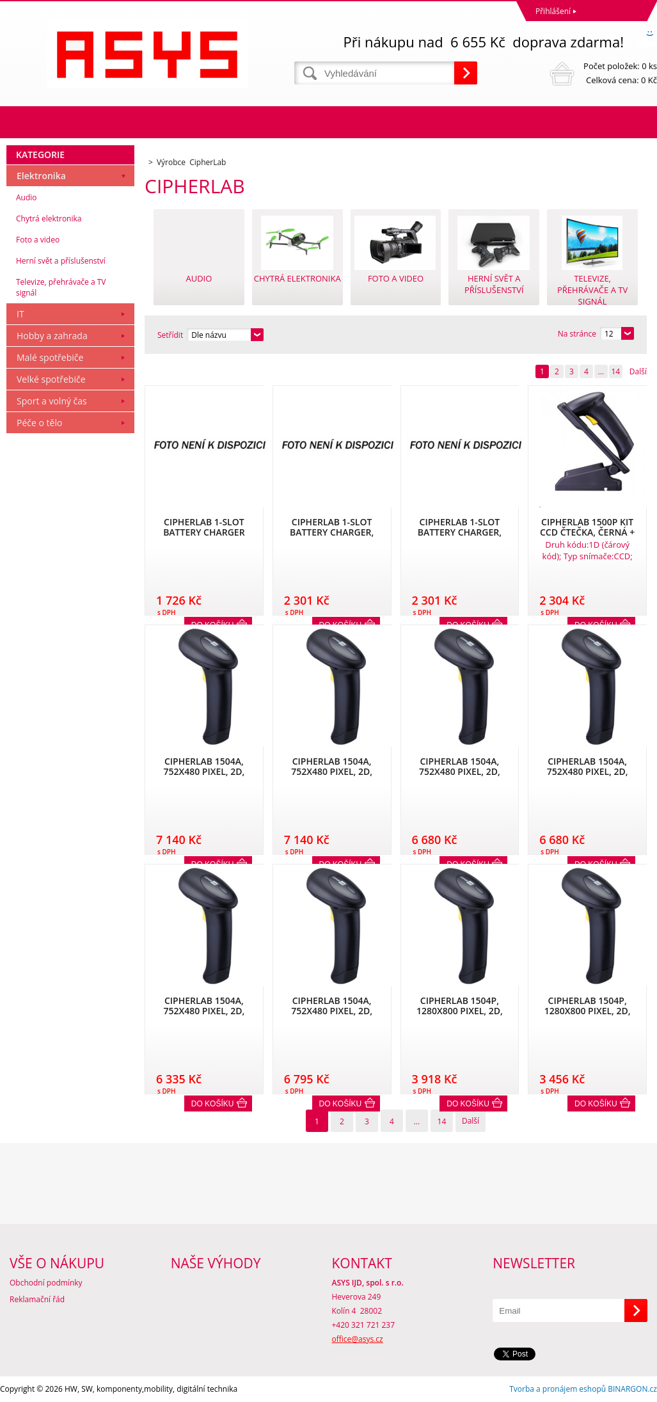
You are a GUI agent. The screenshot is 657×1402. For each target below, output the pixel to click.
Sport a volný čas (52, 401)
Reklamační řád (37, 1299)
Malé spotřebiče (50, 357)
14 (615, 371)
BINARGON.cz (632, 1388)
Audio (26, 197)
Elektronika (41, 176)
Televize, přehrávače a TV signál (61, 287)
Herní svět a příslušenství (61, 260)
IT (20, 314)
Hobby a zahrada (52, 336)
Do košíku (212, 1103)
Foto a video (37, 239)
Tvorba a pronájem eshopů (557, 1388)
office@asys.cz (357, 1339)
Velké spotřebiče (51, 379)
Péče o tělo (39, 423)
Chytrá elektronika (48, 218)
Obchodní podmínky (46, 1282)
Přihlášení (553, 11)
